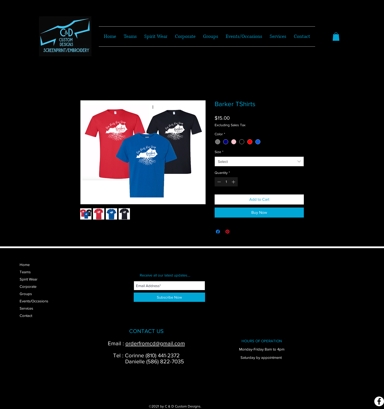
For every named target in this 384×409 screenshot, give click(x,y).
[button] (336, 36)
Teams (25, 272)
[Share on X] (237, 232)
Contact (26, 315)
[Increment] (234, 181)
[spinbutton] (226, 181)
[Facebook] (379, 401)
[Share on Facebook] (218, 232)
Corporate (28, 286)
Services (26, 308)
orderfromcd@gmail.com (155, 343)
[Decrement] (218, 181)
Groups (26, 294)
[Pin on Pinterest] (227, 232)
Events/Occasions (34, 301)
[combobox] (259, 161)
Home (25, 264)
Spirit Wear (28, 279)
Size (219, 152)
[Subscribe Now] (169, 297)
